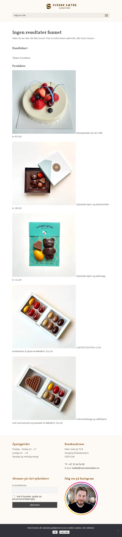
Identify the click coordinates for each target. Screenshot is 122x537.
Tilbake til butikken (21, 58)
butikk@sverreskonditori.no (85, 468)
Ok (55, 532)
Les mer (64, 532)
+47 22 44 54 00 (76, 464)
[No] (118, 530)
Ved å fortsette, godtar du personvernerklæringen (27, 497)
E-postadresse (19, 485)
